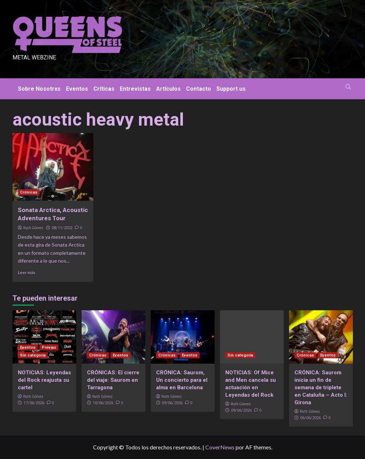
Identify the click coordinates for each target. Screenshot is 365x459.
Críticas (103, 88)
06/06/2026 (310, 418)
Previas (49, 347)
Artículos (168, 88)
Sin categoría (33, 355)
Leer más (26, 272)
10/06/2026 (103, 403)
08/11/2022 (62, 228)
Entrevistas (135, 88)
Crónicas (28, 192)
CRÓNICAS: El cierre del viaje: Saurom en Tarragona (113, 380)
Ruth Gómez (33, 227)
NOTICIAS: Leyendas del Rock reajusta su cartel (44, 380)
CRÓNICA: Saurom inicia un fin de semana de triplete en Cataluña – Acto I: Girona (320, 387)
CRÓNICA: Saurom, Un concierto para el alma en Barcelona (181, 380)
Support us (231, 88)
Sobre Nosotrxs (39, 88)
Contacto (198, 88)
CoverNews (220, 447)
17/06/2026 (34, 403)
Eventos (77, 88)
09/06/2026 (172, 403)
